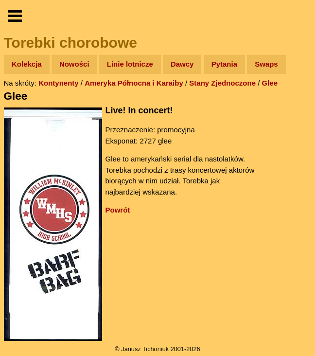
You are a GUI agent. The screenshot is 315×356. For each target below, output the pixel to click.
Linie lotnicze (130, 64)
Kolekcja (27, 64)
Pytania (224, 64)
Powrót (117, 210)
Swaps (266, 64)
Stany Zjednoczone (222, 83)
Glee (270, 83)
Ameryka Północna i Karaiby (134, 83)
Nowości (74, 64)
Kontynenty (58, 83)
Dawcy (182, 64)
